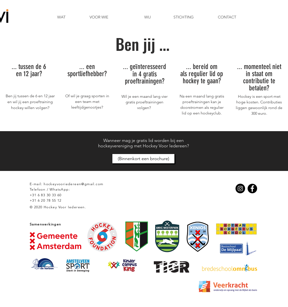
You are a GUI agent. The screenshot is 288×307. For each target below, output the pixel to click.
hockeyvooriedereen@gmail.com (73, 184)
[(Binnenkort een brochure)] (143, 159)
